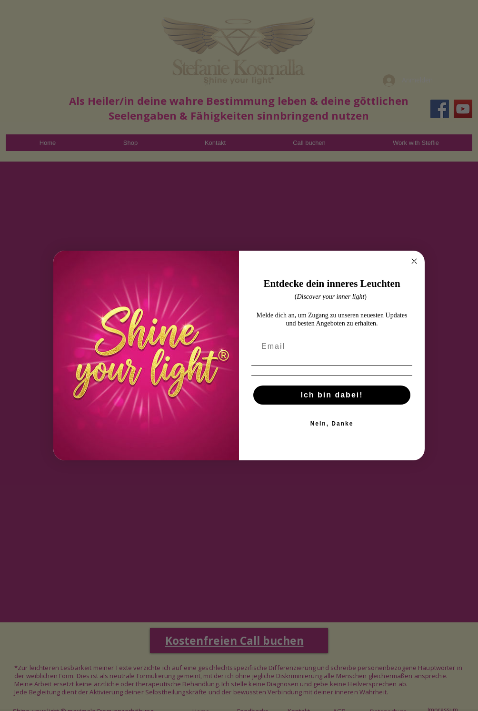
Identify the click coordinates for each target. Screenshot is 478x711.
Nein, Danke (332, 434)
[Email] (331, 357)
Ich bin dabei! (331, 405)
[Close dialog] (414, 272)
